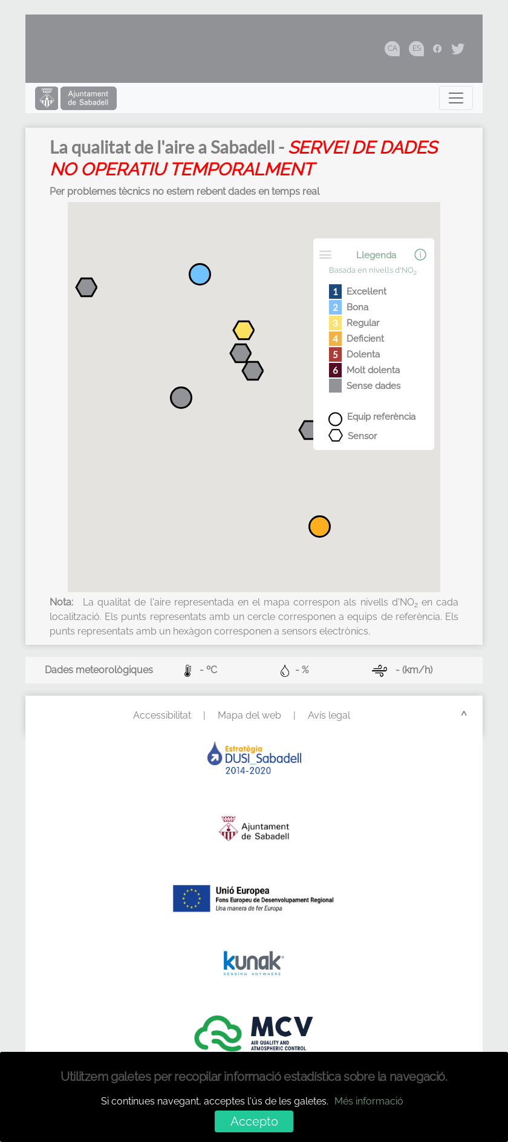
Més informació (368, 1101)
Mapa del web (249, 715)
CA (392, 48)
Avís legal (329, 715)
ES (416, 48)
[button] (244, 332)
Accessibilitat (162, 715)
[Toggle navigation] (456, 98)
